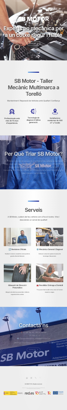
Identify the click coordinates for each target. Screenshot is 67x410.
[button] (33, 44)
